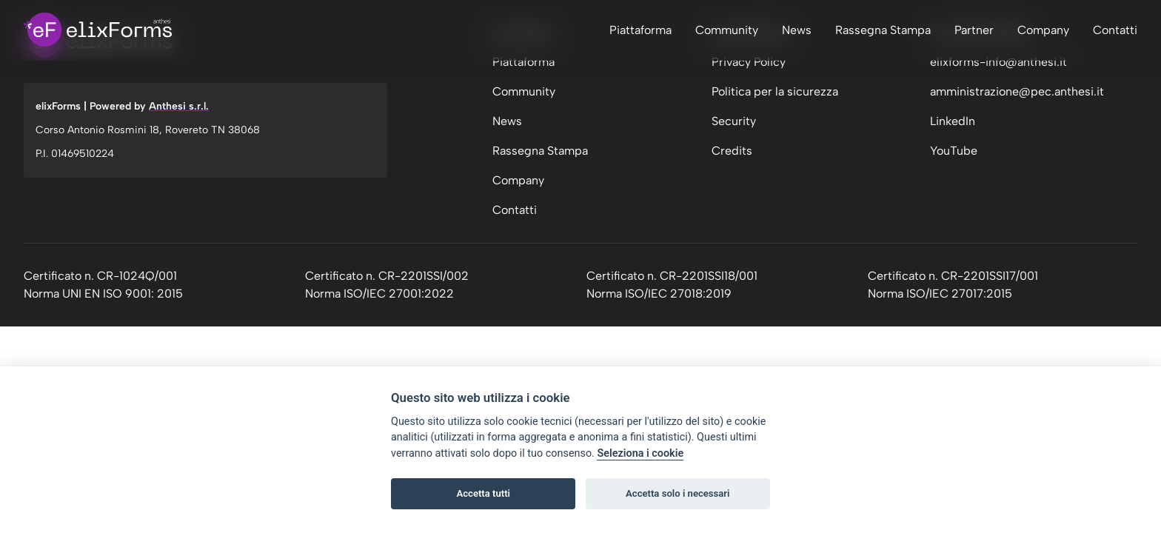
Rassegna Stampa (883, 30)
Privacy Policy (749, 62)
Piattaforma (640, 30)
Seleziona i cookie (640, 453)
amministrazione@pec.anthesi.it (1017, 91)
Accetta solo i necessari (677, 493)
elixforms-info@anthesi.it (998, 62)
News (797, 30)
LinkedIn (952, 121)
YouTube (953, 151)
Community (726, 30)
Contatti (1115, 30)
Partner (974, 30)
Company (1043, 30)
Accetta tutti (483, 493)
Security (734, 121)
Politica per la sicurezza (775, 91)
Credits (732, 151)
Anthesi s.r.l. (179, 106)
